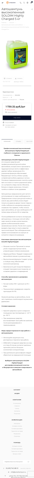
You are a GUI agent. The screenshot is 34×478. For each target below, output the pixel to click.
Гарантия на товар (17, 431)
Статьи (17, 408)
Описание (7, 141)
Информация (17, 420)
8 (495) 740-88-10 (12, 468)
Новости (17, 406)
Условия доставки (17, 428)
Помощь (17, 442)
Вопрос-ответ (17, 454)
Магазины (17, 423)
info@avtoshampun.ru (18, 472)
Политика (17, 436)
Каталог (17, 390)
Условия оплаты (17, 426)
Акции (17, 393)
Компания (17, 399)
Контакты (17, 411)
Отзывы (18, 141)
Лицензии (17, 413)
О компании (17, 403)
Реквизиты (17, 433)
